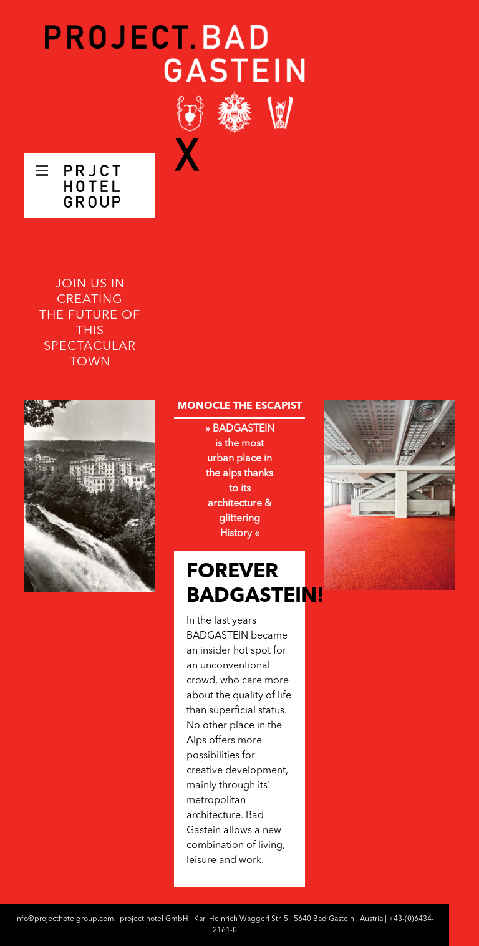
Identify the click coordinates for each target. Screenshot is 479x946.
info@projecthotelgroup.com (64, 919)
